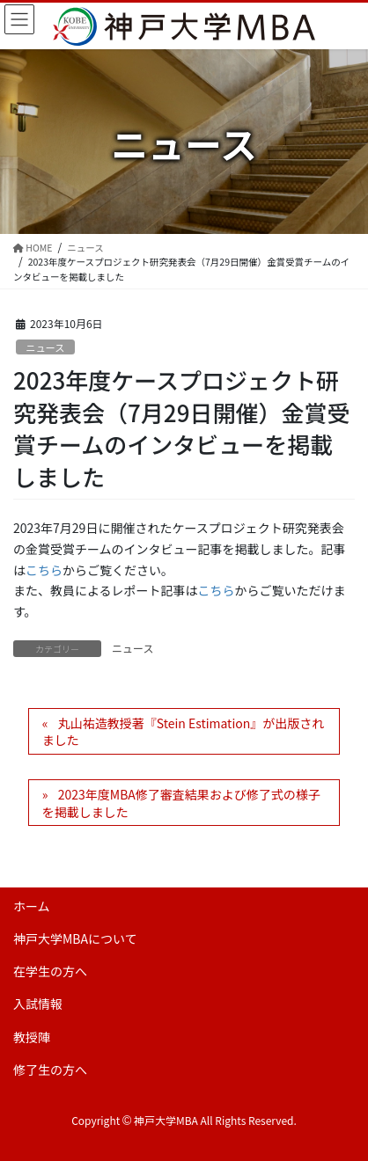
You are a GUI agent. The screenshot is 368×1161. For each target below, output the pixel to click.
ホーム (31, 906)
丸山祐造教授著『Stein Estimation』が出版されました (183, 731)
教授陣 (31, 1037)
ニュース (45, 347)
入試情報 (38, 1003)
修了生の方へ (50, 1069)
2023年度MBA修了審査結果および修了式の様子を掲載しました (181, 803)
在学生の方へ (50, 971)
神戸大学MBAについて (75, 938)
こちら (44, 570)
